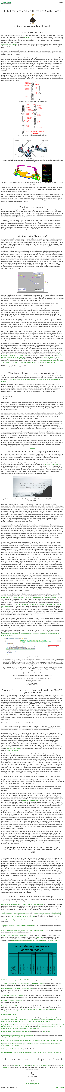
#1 (9, 1026)
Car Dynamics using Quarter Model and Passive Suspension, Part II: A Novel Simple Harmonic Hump (31, 1052)
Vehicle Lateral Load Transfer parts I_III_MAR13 (15, 913)
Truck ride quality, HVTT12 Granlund (12, 995)
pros (44, 1031)
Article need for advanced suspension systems (15, 1018)
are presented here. (13, 750)
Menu (61, 2)
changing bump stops (13, 749)
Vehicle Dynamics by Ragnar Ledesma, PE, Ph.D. (15, 980)
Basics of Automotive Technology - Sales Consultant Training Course (22, 904)
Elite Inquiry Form (32, 1084)
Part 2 (42, 937)
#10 (28, 1026)
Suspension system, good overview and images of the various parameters (23, 983)
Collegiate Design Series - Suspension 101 (13, 935)
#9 (26, 1026)
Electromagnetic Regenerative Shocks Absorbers (16, 1031)
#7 (21, 1026)
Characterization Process (28, 872)
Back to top (60, 1087)
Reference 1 (27, 37)
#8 (23, 1026)
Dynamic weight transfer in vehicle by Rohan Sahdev (17, 988)
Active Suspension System (9, 1014)
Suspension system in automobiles (11, 1000)
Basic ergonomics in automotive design (13, 1049)
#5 (17, 1026)
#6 (19, 1026)
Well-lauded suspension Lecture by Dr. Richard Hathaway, (18, 925)
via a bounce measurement (30, 800)
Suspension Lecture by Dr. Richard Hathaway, (14, 920)
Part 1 (38, 937)
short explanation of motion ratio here (23, 916)
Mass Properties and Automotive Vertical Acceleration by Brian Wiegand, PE (23, 930)
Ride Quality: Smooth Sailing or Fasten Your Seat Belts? (17, 1035)
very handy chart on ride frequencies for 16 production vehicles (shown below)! (34, 940)
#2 (11, 1026)
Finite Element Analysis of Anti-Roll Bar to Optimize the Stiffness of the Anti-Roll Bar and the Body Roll (31, 1040)
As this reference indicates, (9, 44)
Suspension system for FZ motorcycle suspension (16, 1006)
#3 (13, 1026)
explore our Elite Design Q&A (41, 1065)
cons (48, 1031)
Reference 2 (55, 464)
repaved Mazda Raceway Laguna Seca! (15, 1037)
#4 (15, 1026)
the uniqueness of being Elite (21, 1065)
